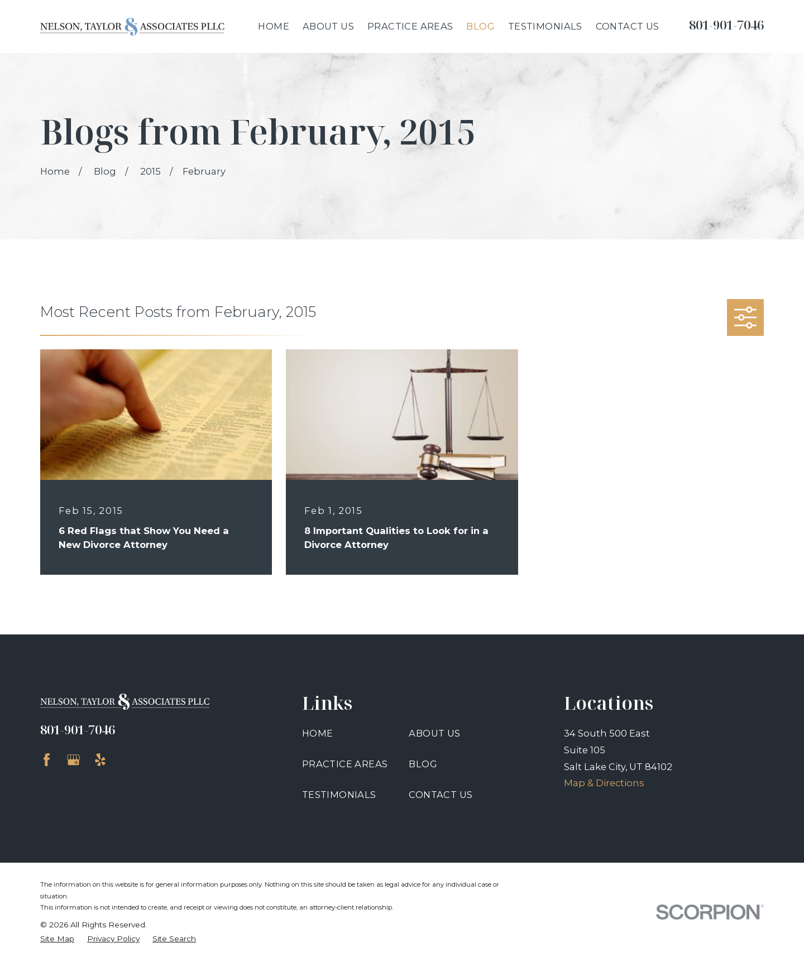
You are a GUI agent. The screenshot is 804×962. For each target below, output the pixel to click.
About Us (434, 733)
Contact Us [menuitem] (627, 26)
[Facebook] (46, 759)
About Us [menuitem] (328, 26)
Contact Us (440, 794)
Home (317, 733)
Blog (423, 763)
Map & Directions (604, 782)
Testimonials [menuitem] (545, 26)
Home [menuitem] (273, 26)
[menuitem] (57, 939)
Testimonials (339, 794)
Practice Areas (345, 763)
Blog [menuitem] (480, 26)
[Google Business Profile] (73, 759)
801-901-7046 (726, 25)
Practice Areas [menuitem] (410, 26)
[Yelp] (100, 759)
